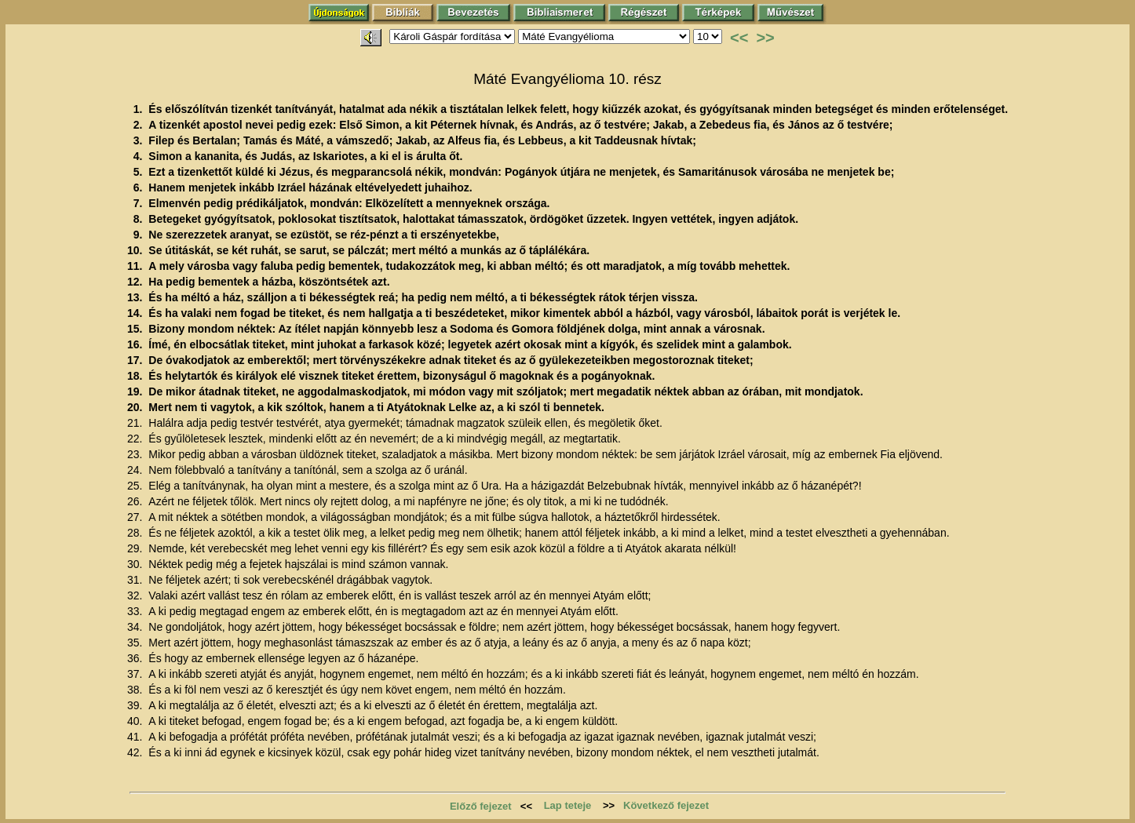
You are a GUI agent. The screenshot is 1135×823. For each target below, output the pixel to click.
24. (136, 470)
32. (136, 595)
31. (136, 580)
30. (136, 564)
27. (136, 517)
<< (739, 37)
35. (136, 642)
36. (136, 658)
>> (765, 37)
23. (136, 454)
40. (136, 721)
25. (136, 485)
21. (136, 423)
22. (136, 438)
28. (136, 532)
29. (136, 548)
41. (136, 736)
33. (136, 611)
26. (136, 501)
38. (136, 689)
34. (136, 627)
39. (136, 705)
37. (136, 674)
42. (136, 752)
